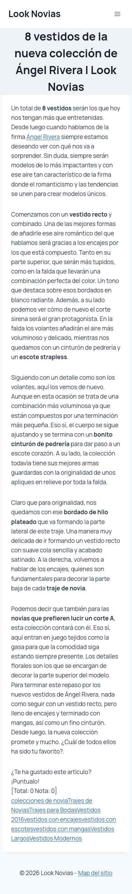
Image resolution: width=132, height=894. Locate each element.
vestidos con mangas (62, 829)
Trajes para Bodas (53, 810)
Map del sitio (95, 873)
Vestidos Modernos (55, 838)
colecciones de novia (39, 801)
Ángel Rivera (43, 137)
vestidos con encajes (52, 819)
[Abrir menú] (117, 13)
